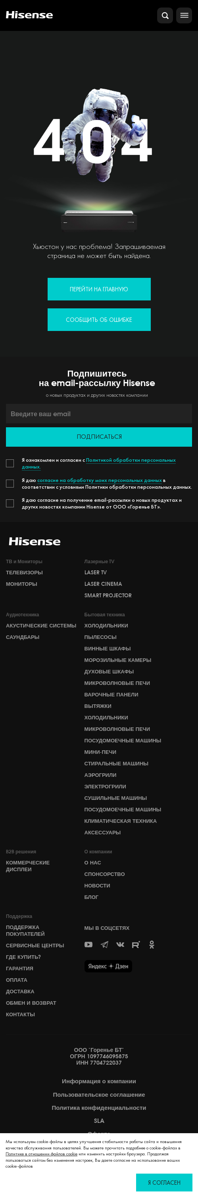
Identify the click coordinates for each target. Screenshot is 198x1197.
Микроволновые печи (117, 683)
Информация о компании (99, 1081)
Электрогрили (105, 786)
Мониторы (21, 584)
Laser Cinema (103, 584)
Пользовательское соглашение (99, 1094)
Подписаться (99, 436)
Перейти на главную (99, 289)
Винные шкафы (108, 648)
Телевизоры (24, 572)
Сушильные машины (116, 798)
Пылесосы (101, 637)
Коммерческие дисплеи (28, 865)
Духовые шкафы (109, 671)
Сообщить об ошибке (99, 319)
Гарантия (19, 968)
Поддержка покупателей (25, 930)
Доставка (20, 991)
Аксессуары (103, 832)
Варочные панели (111, 694)
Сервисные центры (35, 945)
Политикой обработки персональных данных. (99, 463)
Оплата (16, 980)
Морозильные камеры (118, 660)
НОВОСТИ (97, 885)
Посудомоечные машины (123, 740)
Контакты (20, 1014)
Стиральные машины (116, 763)
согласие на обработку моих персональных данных (99, 480)
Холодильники (106, 625)
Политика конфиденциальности (99, 1107)
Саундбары (22, 637)
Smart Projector (108, 595)
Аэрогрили (101, 775)
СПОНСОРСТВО (105, 874)
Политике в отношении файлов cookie (41, 1154)
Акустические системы (41, 625)
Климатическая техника (121, 821)
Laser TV (96, 572)
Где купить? (23, 957)
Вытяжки (98, 706)
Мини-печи (100, 752)
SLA (99, 1120)
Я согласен (164, 1182)
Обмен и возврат (31, 1003)
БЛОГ (92, 897)
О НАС (93, 862)
